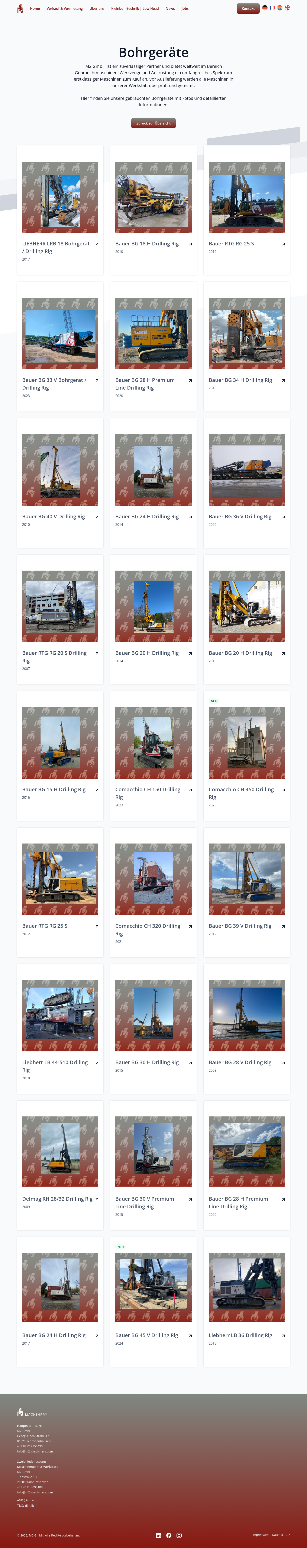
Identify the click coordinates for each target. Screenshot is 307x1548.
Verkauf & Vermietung (65, 8)
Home (35, 8)
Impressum (260, 1535)
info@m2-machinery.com (35, 1451)
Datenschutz (281, 1535)
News (170, 8)
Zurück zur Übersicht (153, 123)
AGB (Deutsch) (27, 1500)
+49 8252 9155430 (30, 1446)
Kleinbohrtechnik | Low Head (135, 8)
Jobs (185, 8)
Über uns (97, 8)
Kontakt (248, 8)
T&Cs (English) (27, 1505)
